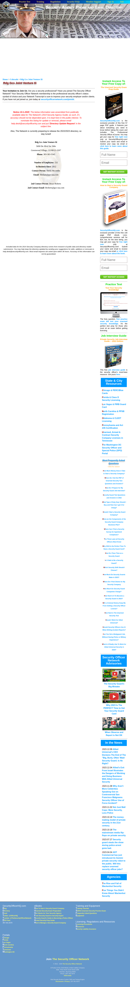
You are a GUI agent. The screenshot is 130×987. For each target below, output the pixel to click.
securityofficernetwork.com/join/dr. (58, 99)
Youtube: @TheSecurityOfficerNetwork (17, 918)
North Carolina (8, 945)
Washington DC (9, 952)
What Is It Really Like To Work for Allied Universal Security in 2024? (114, 647)
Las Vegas (6, 942)
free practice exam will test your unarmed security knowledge (113, 321)
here (118, 374)
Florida (5, 940)
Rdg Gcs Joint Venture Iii (31, 79)
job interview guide (116, 370)
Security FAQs (73, 2)
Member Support (93, 2)
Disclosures (60, 981)
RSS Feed (6, 920)
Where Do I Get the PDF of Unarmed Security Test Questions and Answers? (113, 481)
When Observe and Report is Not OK (114, 732)
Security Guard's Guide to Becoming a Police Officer (53, 918)
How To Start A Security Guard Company (49, 908)
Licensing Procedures (84, 924)
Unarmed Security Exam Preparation (47, 911)
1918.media (67, 975)
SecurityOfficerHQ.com (110, 121)
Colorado (14, 79)
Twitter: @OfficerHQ (10, 916)
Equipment (80, 916)
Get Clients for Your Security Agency (47, 913)
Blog (5, 908)
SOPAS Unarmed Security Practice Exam (91, 911)
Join (122, 2)
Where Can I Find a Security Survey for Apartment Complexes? (114, 532)
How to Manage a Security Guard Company (50, 923)
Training (40, 2)
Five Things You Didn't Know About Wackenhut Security (113, 893)
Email (5, 913)
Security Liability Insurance (86, 929)
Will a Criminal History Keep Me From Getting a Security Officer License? (114, 606)
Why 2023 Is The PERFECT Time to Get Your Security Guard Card (114, 708)
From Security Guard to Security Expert (48, 916)
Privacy (67, 981)
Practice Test (24, 2)
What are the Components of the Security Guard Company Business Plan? (114, 522)
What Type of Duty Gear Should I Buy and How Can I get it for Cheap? (114, 505)
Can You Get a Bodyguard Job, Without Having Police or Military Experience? (114, 637)
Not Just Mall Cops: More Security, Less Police (114, 810)
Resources (80, 927)
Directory (6, 911)
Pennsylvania (8, 947)
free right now (121, 137)
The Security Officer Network (70, 959)
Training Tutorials (82, 908)
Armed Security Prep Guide (44, 920)
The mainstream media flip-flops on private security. (114, 833)
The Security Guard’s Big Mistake (114, 684)
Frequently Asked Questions (86, 913)
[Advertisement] (88, 30)
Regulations (55, 2)
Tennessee (7, 950)
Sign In (110, 2)
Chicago (6, 938)
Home (5, 79)
